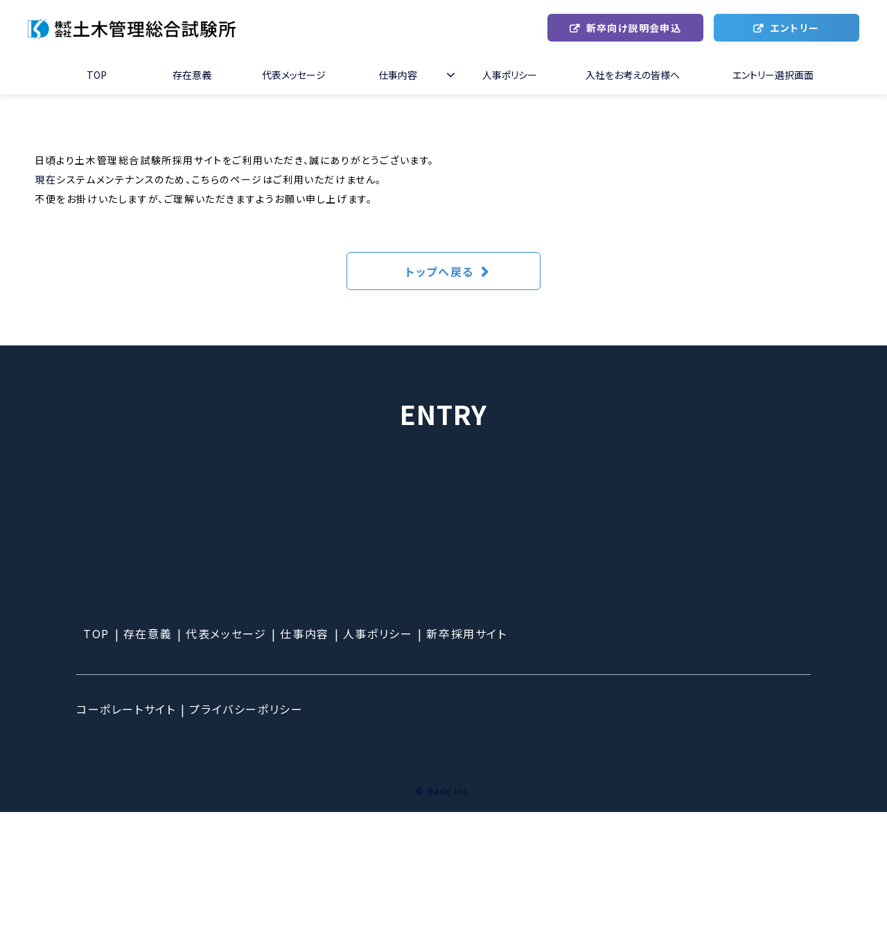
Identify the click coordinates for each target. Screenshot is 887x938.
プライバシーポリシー (246, 835)
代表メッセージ (294, 75)
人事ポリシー (509, 75)
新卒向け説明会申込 (634, 28)
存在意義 (192, 75)
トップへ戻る (439, 271)
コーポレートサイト (125, 835)
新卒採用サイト (466, 759)
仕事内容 (397, 75)
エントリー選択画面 (773, 75)
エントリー (794, 28)
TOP (97, 75)
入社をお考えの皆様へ (633, 75)
